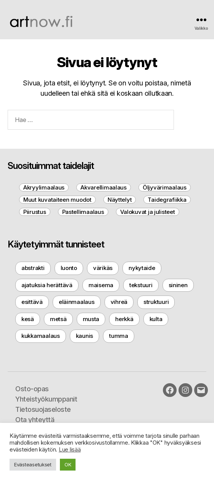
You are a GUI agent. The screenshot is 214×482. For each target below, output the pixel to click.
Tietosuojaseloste (43, 409)
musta (91, 319)
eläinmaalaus (77, 301)
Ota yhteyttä (34, 420)
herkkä (124, 319)
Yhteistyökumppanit (46, 399)
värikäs (103, 268)
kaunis (84, 335)
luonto (69, 268)
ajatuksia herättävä (46, 285)
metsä (58, 319)
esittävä (32, 301)
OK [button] (67, 464)
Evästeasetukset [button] (32, 464)
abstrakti (33, 268)
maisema (100, 285)
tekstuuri (141, 285)
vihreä (119, 301)
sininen (178, 285)
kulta (156, 319)
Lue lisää (70, 449)
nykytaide (142, 268)
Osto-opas (32, 389)
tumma (118, 335)
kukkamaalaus (40, 335)
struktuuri (156, 301)
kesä (27, 319)
